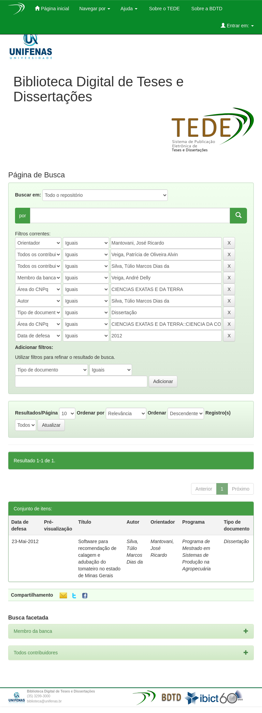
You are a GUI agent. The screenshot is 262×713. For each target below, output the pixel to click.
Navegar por (94, 8)
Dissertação (236, 541)
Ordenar (157, 413)
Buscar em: (28, 195)
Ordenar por (90, 413)
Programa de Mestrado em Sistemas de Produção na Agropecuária (196, 555)
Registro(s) (218, 413)
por (22, 215)
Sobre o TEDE (164, 8)
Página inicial (52, 8)
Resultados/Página (36, 413)
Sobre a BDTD (206, 8)
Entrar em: (237, 25)
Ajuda (128, 8)
